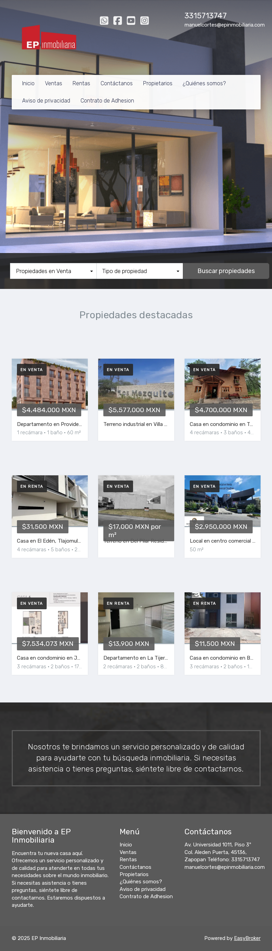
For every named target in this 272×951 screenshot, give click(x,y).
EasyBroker (247, 938)
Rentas (81, 83)
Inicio (28, 83)
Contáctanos (117, 83)
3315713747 (206, 15)
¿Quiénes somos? (204, 83)
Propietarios (157, 83)
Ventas (53, 83)
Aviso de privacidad (46, 100)
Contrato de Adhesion (107, 100)
